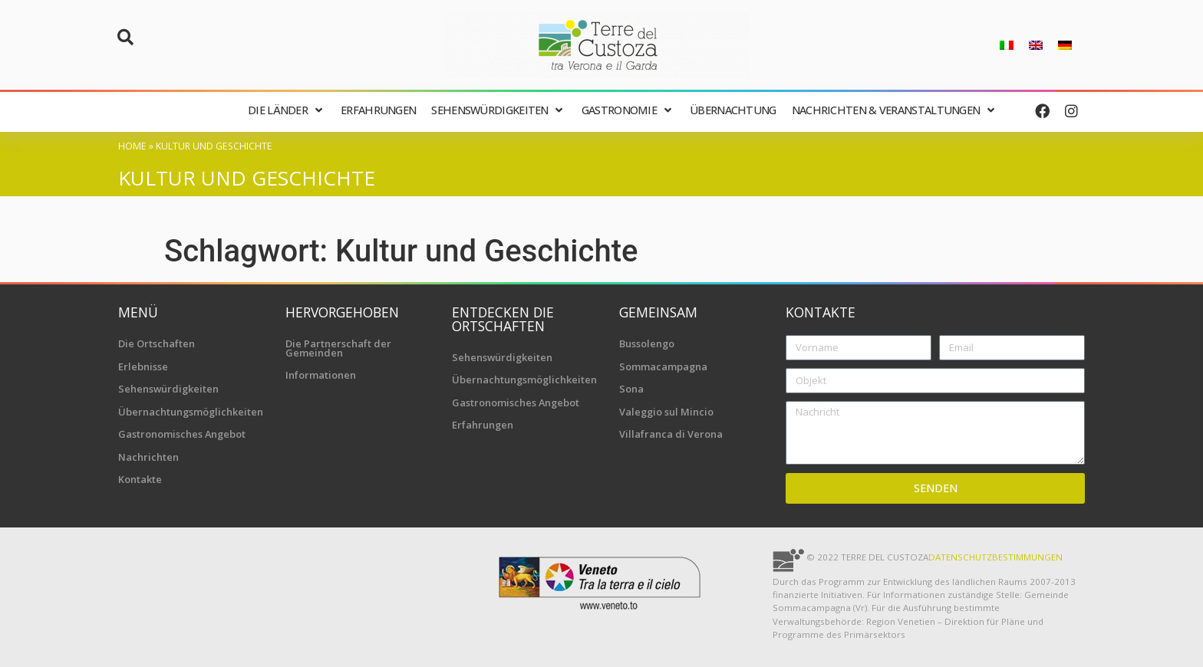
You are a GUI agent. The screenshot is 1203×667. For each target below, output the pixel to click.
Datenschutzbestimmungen (995, 557)
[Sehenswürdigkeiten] (498, 111)
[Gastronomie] (628, 111)
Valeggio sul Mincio (666, 412)
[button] (125, 37)
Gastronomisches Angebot (182, 434)
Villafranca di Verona (671, 434)
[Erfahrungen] (378, 111)
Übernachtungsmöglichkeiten (190, 412)
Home (132, 146)
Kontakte (140, 479)
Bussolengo (646, 343)
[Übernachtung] (733, 111)
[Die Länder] (286, 111)
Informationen (320, 375)
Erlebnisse (143, 366)
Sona (631, 389)
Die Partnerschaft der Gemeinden (338, 348)
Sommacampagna (663, 366)
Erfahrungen (482, 425)
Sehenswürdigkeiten (168, 389)
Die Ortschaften (156, 343)
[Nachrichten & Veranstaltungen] (895, 111)
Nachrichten (148, 457)
